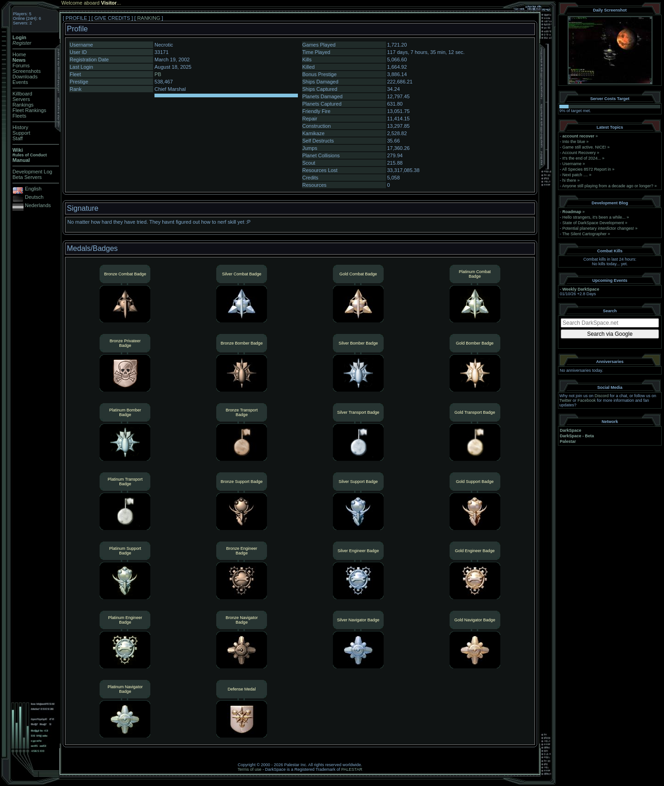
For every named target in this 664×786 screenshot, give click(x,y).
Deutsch (34, 197)
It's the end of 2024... (582, 158)
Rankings (23, 104)
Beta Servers (27, 177)
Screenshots (26, 71)
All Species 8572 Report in (586, 169)
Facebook (587, 400)
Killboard (22, 93)
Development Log (32, 171)
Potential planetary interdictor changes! (598, 228)
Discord (602, 395)
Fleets (19, 116)
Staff (17, 138)
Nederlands (38, 205)
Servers (21, 99)
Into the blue (574, 141)
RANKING (148, 18)
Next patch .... (575, 175)
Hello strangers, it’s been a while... (594, 217)
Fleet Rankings (29, 110)
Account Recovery (579, 152)
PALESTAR (351, 769)
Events (20, 82)
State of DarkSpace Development (593, 222)
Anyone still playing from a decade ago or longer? (607, 186)
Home (19, 54)
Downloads (24, 76)
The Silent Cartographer (584, 234)
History (20, 127)
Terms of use (249, 769)
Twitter (565, 400)
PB (157, 74)
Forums (21, 65)
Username (572, 163)
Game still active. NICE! (585, 147)
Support (21, 133)
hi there (569, 180)
